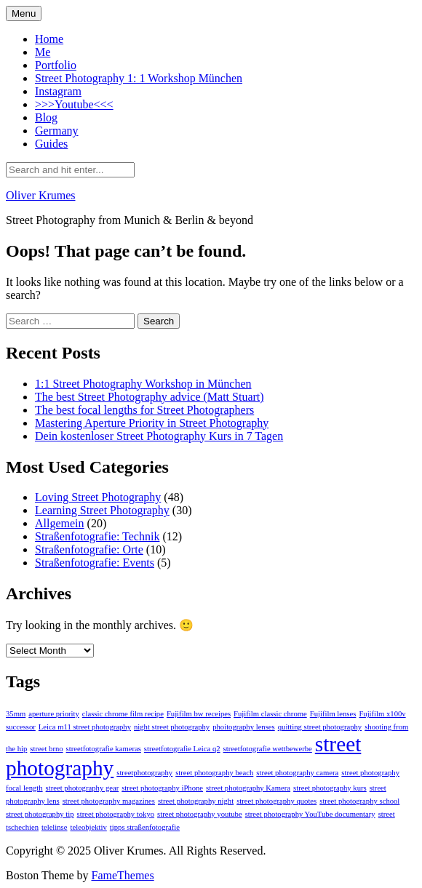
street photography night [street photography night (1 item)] (196, 801)
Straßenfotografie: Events (94, 562)
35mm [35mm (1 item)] (15, 714)
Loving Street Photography (98, 497)
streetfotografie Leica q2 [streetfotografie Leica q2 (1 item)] (182, 749)
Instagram (58, 91)
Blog (46, 117)
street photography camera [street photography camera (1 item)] (297, 773)
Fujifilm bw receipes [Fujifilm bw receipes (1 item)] (199, 714)
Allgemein (59, 523)
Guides (51, 143)
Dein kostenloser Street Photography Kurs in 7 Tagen (159, 436)
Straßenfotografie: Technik (97, 536)
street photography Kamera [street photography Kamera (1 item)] (248, 788)
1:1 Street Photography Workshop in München (143, 383)
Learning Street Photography (102, 510)
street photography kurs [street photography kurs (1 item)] (330, 788)
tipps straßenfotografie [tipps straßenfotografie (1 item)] (145, 827)
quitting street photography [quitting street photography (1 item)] (320, 727)
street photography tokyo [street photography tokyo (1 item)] (116, 814)
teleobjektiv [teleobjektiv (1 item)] (89, 827)
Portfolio (55, 65)
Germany (57, 130)
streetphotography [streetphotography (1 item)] (144, 773)
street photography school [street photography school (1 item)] (359, 801)
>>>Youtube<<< (74, 104)
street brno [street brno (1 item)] (46, 749)
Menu (24, 13)
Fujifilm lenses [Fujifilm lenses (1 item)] (333, 714)
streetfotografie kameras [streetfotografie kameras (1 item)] (103, 749)
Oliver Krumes (41, 195)
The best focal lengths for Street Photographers (144, 410)
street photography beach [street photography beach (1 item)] (214, 773)
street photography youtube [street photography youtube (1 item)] (199, 814)
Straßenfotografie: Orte (89, 549)
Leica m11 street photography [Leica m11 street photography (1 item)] (85, 727)
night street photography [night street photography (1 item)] (172, 727)
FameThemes (122, 875)
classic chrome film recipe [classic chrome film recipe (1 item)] (123, 714)
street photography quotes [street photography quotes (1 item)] (276, 801)
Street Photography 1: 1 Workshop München (138, 78)
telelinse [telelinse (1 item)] (54, 827)
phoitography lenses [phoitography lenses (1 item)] (243, 727)
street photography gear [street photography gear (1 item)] (82, 788)
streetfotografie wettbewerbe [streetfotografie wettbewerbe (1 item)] (267, 749)
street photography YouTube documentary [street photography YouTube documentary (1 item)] (310, 814)
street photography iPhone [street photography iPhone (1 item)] (162, 788)
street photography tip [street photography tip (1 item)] (40, 814)
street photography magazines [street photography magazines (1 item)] (109, 801)
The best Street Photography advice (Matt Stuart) (149, 397)
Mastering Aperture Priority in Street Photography (151, 423)
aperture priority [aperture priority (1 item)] (53, 714)
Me (42, 52)
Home (49, 39)
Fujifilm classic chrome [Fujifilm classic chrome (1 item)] (270, 714)
